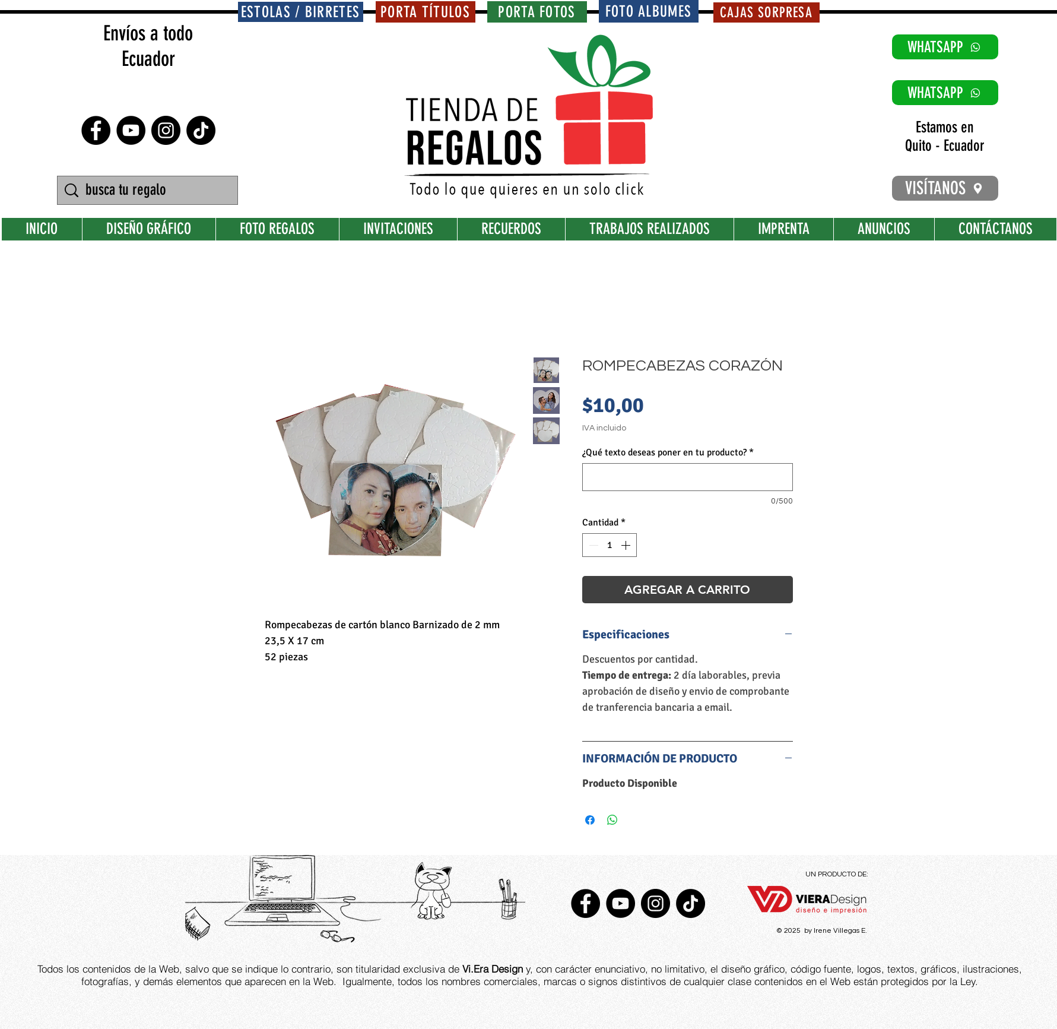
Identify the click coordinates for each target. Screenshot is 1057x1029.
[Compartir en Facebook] (590, 820)
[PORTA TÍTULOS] (425, 12)
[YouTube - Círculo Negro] (130, 130)
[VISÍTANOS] (945, 188)
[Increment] (626, 545)
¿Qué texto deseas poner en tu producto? (668, 452)
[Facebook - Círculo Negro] (95, 130)
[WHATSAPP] (945, 46)
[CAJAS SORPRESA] (766, 12)
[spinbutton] (609, 545)
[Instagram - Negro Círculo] (165, 130)
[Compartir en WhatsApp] (612, 820)
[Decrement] (592, 545)
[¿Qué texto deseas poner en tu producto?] (687, 477)
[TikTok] (200, 130)
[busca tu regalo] (148, 190)
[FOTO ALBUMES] (649, 11)
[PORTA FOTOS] (537, 12)
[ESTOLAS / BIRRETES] (300, 12)
